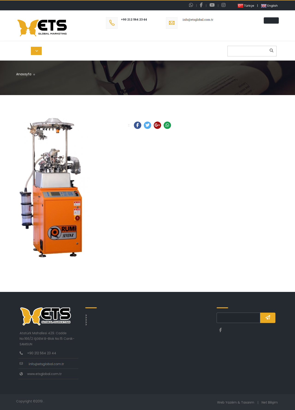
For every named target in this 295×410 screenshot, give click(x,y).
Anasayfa (23, 74)
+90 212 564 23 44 (134, 19)
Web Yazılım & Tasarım (235, 402)
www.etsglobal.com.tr (44, 374)
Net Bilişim (270, 402)
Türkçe (246, 5)
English (269, 5)
